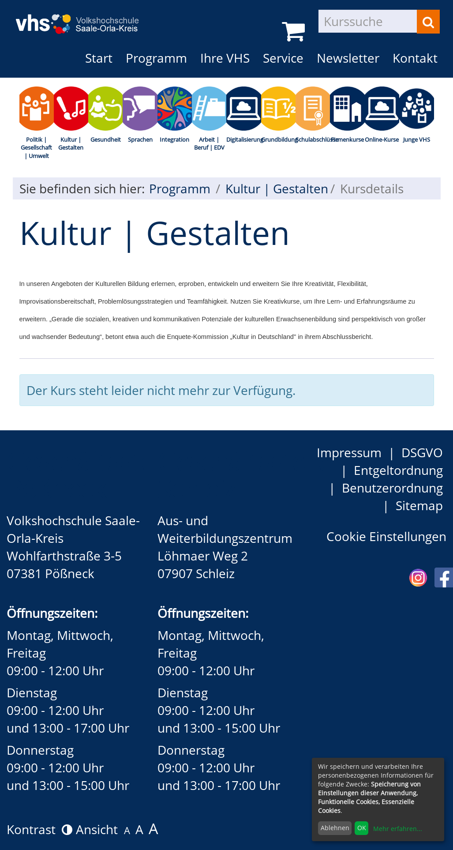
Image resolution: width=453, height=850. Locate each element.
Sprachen (140, 139)
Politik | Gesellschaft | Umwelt (36, 147)
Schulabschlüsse (313, 139)
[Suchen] (428, 22)
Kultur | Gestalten (70, 143)
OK (361, 828)
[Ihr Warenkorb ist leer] (295, 31)
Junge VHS (416, 139)
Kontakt (415, 57)
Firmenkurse (347, 139)
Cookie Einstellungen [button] (386, 536)
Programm (179, 188)
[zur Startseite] (83, 17)
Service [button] (283, 57)
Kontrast (39, 829)
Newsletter (348, 57)
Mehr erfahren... (397, 828)
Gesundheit (105, 139)
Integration (174, 139)
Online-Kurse (382, 139)
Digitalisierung (243, 139)
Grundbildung (278, 139)
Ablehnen (335, 828)
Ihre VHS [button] (225, 57)
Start (98, 57)
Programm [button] (160, 57)
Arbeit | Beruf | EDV (209, 143)
